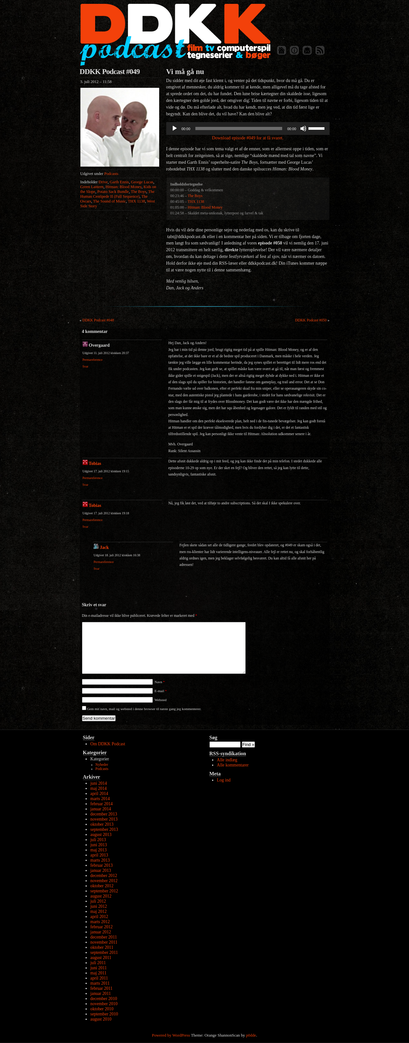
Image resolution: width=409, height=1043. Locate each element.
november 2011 (103, 942)
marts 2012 (100, 921)
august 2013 (100, 834)
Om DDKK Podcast (107, 743)
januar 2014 (100, 809)
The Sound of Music (109, 201)
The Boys (138, 191)
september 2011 (104, 952)
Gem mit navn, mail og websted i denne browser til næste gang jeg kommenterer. (144, 709)
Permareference (93, 359)
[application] (248, 128)
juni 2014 (98, 783)
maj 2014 (98, 788)
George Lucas (142, 182)
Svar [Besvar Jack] (96, 568)
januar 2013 (100, 870)
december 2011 (103, 937)
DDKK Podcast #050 (311, 320)
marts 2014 (100, 798)
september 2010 (104, 1014)
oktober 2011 (101, 947)
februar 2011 (101, 988)
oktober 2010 (101, 1008)
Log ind (224, 780)
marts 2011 (100, 983)
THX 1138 (136, 201)
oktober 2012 (101, 885)
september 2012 (104, 891)
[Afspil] (174, 128)
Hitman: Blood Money (123, 187)
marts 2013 (100, 860)
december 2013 (103, 814)
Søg (213, 737)
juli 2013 (98, 839)
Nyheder (101, 765)
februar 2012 (101, 926)
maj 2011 (98, 973)
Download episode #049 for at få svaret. (247, 138)
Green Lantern (92, 187)
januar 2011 (100, 993)
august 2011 (100, 957)
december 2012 (103, 875)
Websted (161, 700)
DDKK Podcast (175, 34)
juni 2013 (98, 844)
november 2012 (104, 880)
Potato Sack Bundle (113, 191)
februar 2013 (101, 865)
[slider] (238, 128)
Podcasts (111, 173)
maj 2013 (98, 850)
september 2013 (104, 829)
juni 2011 (98, 967)
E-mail (161, 691)
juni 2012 (98, 906)
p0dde (251, 1035)
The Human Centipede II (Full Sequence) (117, 194)
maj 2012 (98, 911)
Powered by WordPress (171, 1035)
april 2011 (99, 978)
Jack (104, 547)
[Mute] (303, 128)
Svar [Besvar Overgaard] (85, 366)
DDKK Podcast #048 (98, 320)
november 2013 (104, 819)
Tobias (95, 463)
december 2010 (103, 998)
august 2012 (100, 896)
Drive (103, 182)
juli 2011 (98, 962)
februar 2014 (101, 803)
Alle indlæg (227, 759)
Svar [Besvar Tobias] (85, 484)
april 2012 (99, 916)
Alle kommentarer (233, 765)
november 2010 (104, 1003)
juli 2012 (98, 901)
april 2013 (99, 855)
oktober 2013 (101, 824)
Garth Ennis (119, 182)
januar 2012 (100, 932)
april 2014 (99, 793)
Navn (160, 682)
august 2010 (100, 1019)
